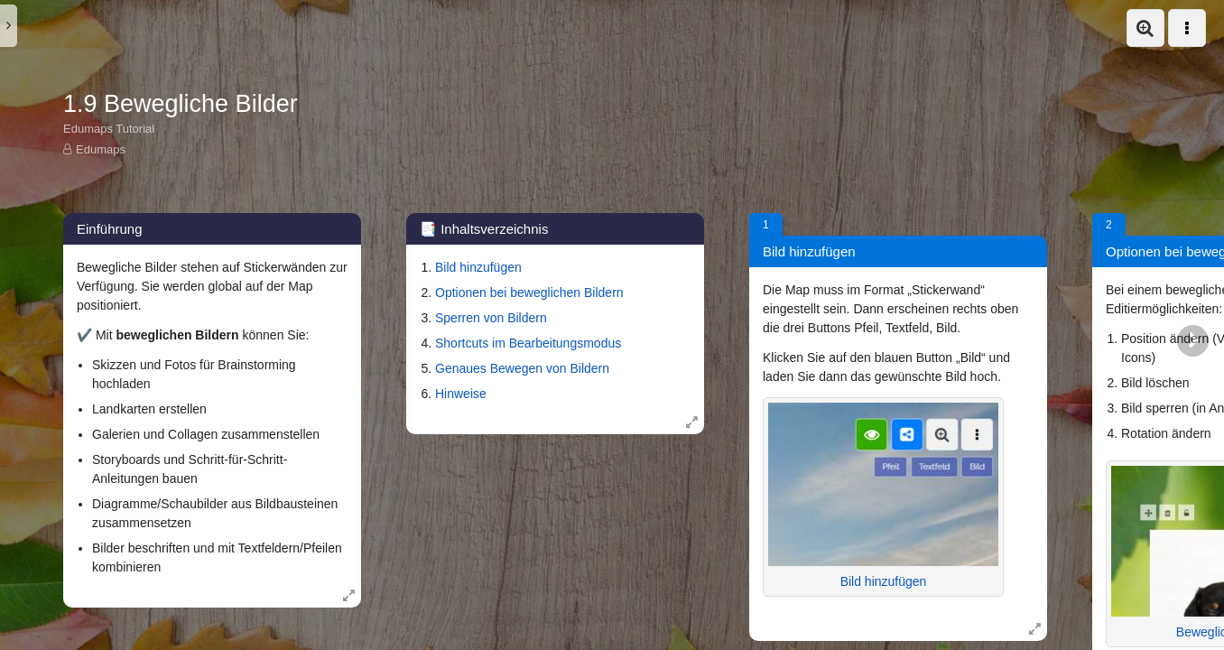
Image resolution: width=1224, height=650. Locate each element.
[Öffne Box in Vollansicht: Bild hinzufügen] (1034, 628)
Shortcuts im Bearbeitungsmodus (528, 343)
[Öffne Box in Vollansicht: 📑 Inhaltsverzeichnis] (691, 421)
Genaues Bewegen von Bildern (522, 368)
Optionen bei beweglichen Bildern (529, 292)
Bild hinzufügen (478, 267)
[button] (1145, 28)
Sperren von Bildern (491, 318)
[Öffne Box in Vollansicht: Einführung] (348, 595)
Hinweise (461, 393)
